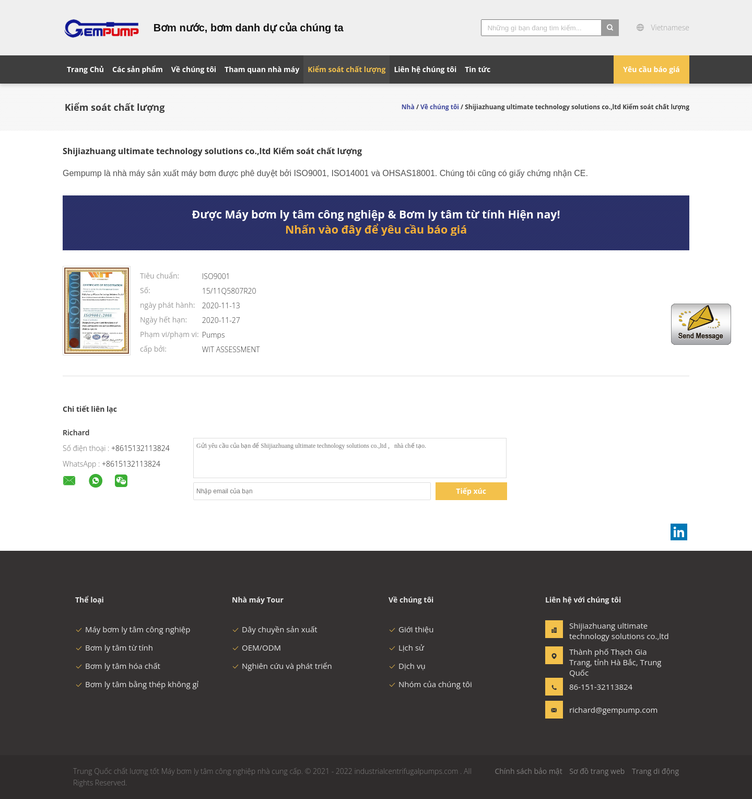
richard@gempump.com (602, 709)
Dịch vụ (407, 666)
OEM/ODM (256, 647)
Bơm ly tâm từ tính (114, 647)
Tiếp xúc (471, 491)
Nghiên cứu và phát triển (282, 666)
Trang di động (655, 771)
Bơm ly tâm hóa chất (117, 666)
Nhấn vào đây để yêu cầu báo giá (376, 229)
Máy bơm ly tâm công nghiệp (132, 629)
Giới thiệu (411, 629)
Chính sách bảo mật (528, 771)
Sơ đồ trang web (597, 771)
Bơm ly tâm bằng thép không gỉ (136, 684)
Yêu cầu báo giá (651, 69)
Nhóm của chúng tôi (430, 684)
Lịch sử (406, 647)
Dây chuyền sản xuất (275, 629)
